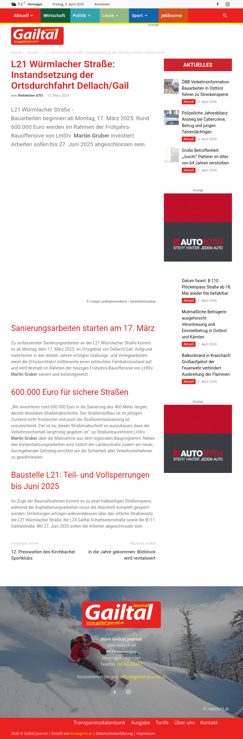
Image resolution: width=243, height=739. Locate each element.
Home (16, 52)
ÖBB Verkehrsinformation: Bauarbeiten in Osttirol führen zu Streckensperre (206, 88)
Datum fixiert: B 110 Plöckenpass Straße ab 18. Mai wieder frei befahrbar (206, 287)
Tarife (162, 722)
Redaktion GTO (30, 95)
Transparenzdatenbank (99, 722)
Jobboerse (171, 15)
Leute (110, 15)
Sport (139, 15)
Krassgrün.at (81, 733)
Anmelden (102, 4)
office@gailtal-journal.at (143, 677)
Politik (82, 15)
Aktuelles (197, 65)
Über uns (184, 722)
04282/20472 (129, 664)
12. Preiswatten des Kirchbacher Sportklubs (43, 555)
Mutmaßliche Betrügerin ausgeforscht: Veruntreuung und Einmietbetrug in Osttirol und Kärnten (204, 324)
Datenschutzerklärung (114, 733)
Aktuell (23, 15)
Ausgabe (140, 722)
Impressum (145, 733)
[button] (225, 16)
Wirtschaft (54, 15)
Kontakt (209, 722)
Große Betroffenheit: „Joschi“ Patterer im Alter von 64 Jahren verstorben (205, 156)
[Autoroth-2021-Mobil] (198, 260)
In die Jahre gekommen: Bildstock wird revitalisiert (122, 555)
